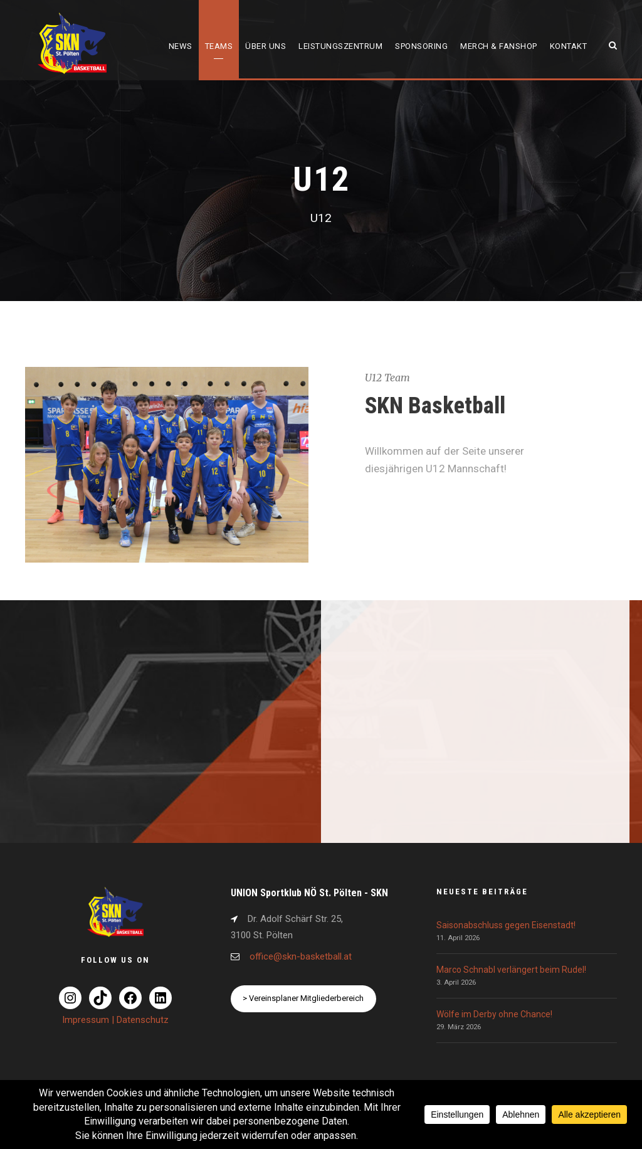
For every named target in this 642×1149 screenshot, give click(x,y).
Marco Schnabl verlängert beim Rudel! (511, 970)
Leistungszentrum (340, 46)
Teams (219, 46)
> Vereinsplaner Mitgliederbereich (303, 998)
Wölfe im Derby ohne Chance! (494, 1014)
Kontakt (568, 46)
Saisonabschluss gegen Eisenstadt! (506, 925)
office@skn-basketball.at (301, 956)
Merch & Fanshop (498, 46)
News (180, 46)
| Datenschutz (140, 1019)
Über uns (265, 46)
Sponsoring (421, 46)
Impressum (87, 1019)
